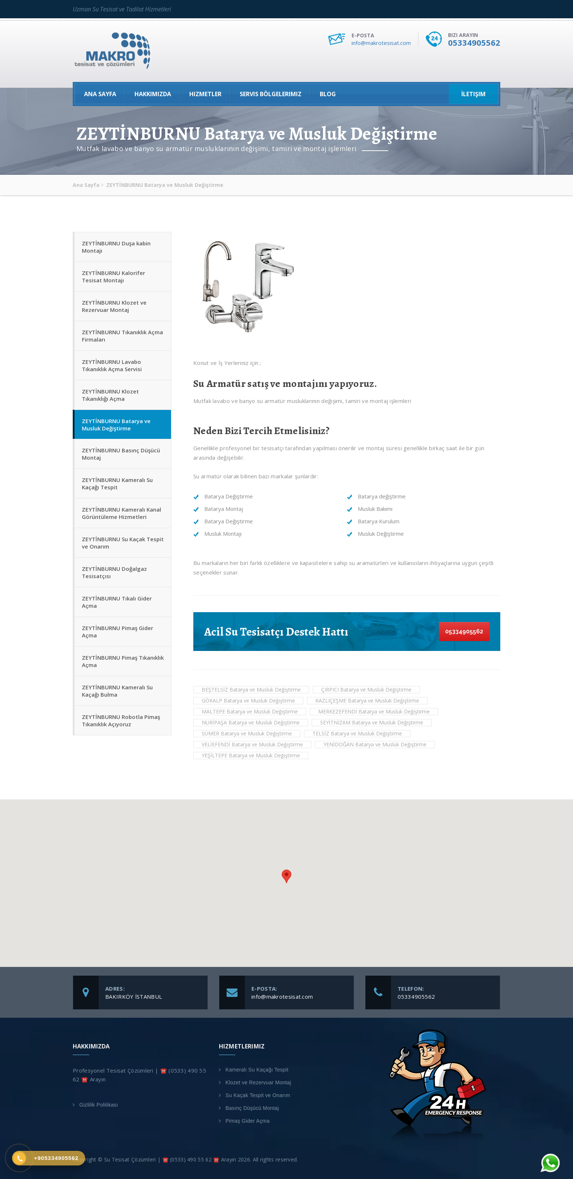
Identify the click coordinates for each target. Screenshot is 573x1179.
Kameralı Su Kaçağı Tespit (256, 1070)
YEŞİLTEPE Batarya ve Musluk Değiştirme (251, 755)
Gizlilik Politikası (98, 1105)
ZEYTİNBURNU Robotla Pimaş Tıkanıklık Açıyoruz (121, 720)
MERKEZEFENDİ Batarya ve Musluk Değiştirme (374, 711)
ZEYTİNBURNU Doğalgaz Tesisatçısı (114, 572)
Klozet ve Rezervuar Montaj (258, 1082)
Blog (328, 94)
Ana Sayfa (100, 94)
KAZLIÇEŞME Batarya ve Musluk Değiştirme (367, 700)
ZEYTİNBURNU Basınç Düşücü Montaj (121, 454)
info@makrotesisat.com (381, 42)
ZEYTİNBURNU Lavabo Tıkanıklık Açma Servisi (112, 365)
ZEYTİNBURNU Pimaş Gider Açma (117, 632)
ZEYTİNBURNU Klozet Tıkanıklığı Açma (110, 395)
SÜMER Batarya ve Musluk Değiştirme (247, 733)
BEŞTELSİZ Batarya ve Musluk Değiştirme (251, 689)
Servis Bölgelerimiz (270, 94)
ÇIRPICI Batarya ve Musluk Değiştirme (366, 689)
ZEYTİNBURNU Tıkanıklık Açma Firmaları (122, 335)
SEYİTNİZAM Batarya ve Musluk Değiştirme (371, 722)
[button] (286, 876)
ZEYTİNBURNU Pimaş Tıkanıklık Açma (123, 661)
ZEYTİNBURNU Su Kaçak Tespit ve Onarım (123, 543)
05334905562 (474, 42)
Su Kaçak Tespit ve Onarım (257, 1095)
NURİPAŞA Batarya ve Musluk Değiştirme (251, 722)
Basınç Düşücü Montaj (252, 1108)
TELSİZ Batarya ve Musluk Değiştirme (357, 733)
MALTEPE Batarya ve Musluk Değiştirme (250, 711)
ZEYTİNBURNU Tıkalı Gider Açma (117, 602)
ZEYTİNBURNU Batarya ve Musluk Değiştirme (116, 424)
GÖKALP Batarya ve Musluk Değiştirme (248, 700)
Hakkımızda (152, 94)
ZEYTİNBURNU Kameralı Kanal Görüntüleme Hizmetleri (121, 513)
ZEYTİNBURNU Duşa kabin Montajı (116, 247)
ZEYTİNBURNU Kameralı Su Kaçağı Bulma (117, 691)
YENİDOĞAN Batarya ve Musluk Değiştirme (374, 744)
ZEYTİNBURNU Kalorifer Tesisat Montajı (113, 276)
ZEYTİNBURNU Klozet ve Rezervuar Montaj (114, 306)
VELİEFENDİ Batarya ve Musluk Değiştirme (252, 744)
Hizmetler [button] (205, 94)
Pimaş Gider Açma (247, 1121)
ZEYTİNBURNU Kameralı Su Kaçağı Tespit (117, 484)
